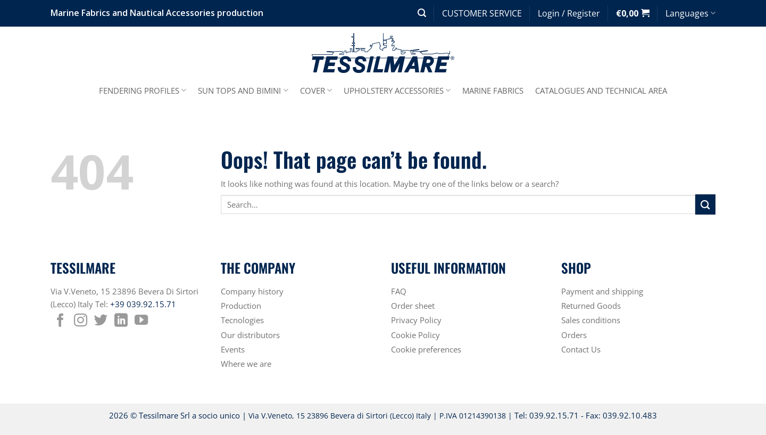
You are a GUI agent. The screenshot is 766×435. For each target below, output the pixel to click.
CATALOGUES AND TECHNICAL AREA (601, 90)
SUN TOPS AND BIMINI (243, 90)
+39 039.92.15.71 (143, 304)
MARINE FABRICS (492, 90)
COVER (316, 90)
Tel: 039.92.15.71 (546, 415)
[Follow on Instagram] (80, 321)
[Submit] (705, 204)
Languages (690, 13)
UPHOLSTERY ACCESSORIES (397, 90)
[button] (422, 13)
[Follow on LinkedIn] (121, 321)
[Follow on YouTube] (141, 321)
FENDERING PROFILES (142, 90)
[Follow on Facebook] (60, 321)
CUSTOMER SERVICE (482, 13)
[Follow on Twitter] (100, 321)
